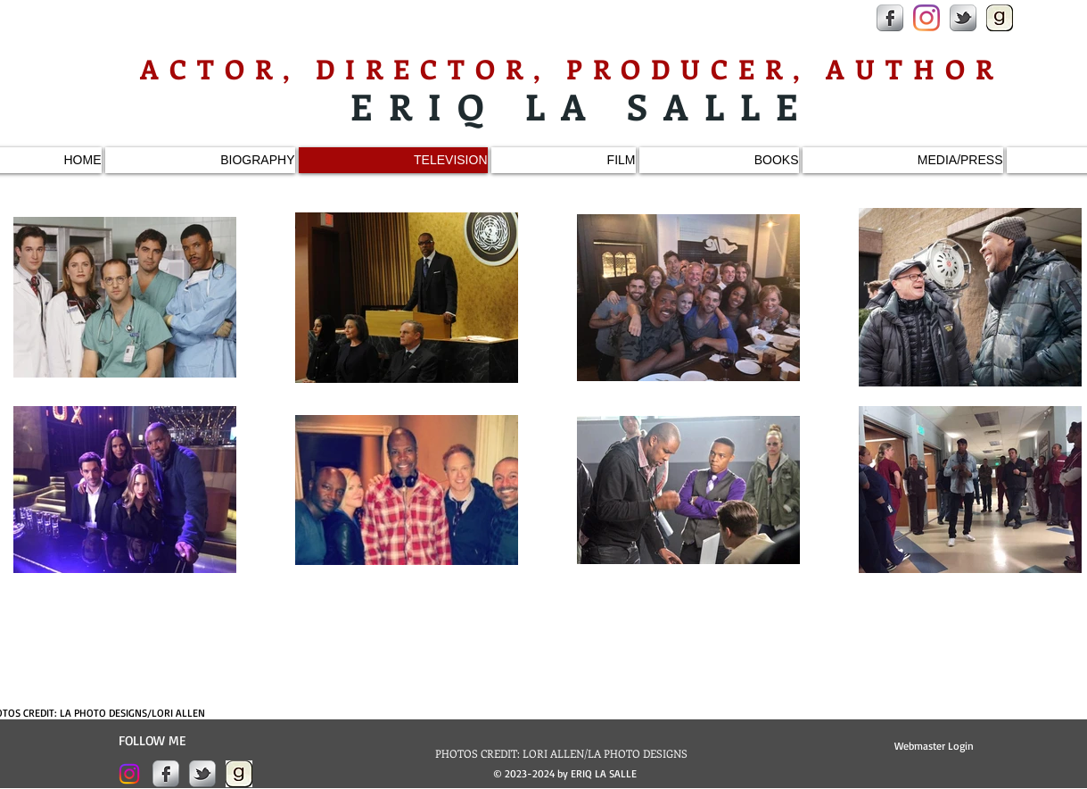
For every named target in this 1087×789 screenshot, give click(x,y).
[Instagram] (926, 17)
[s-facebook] (890, 17)
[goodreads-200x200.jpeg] (999, 17)
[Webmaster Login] (934, 746)
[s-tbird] (963, 17)
